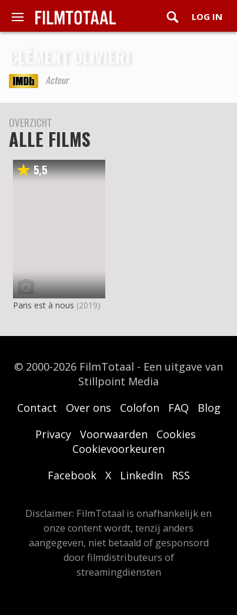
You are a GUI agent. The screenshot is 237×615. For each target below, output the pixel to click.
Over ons (88, 408)
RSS (181, 475)
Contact (37, 408)
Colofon (139, 408)
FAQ (178, 408)
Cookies (176, 434)
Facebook (72, 475)
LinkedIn (141, 475)
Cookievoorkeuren (118, 449)
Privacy (53, 434)
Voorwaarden (114, 434)
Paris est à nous (43, 305)
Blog (209, 408)
